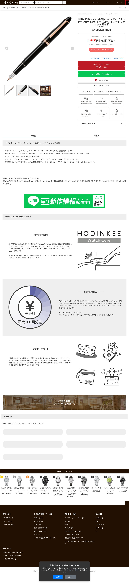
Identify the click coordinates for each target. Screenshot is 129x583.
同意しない (70, 577)
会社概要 (68, 523)
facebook (99, 530)
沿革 (66, 527)
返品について (38, 537)
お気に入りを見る (9, 527)
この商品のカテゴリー (88, 126)
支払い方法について (40, 530)
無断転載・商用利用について (74, 540)
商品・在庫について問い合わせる (101, 65)
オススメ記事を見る (22, 7)
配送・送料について (40, 533)
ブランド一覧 (11, 7)
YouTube (98, 520)
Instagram (99, 527)
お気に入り (94, 2)
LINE (97, 523)
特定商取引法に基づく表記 (73, 533)
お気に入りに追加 (101, 81)
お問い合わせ (121, 8)
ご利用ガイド (107, 58)
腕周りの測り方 (119, 58)
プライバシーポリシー (72, 537)
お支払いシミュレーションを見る (101, 49)
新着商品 (47, 7)
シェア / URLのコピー (102, 87)
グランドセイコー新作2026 (36, 7)
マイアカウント (8, 520)
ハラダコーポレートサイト (73, 520)
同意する (58, 577)
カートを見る (7, 523)
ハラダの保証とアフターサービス (44, 540)
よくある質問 (95, 58)
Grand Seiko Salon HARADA (12, 554)
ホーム (5, 7)
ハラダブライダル (9, 561)
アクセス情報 (69, 530)
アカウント (106, 2)
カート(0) (118, 2)
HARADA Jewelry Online (11, 558)
